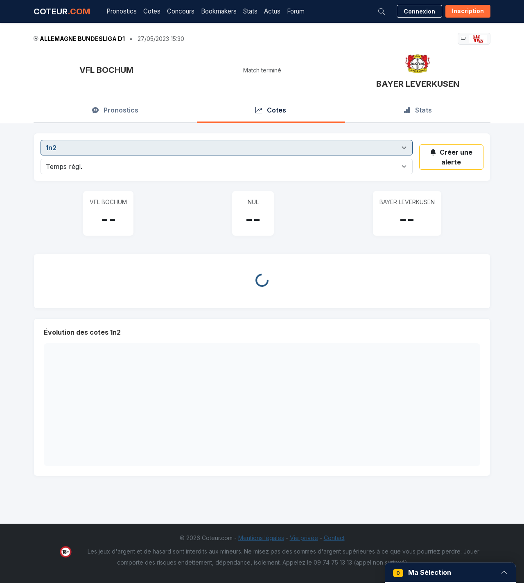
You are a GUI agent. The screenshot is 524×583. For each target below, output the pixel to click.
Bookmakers (219, 11)
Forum (296, 11)
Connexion (419, 11)
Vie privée (304, 537)
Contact (334, 537)
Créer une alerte (451, 157)
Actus (272, 11)
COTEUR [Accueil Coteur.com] (62, 11)
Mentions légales (261, 537)
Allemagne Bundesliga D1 (82, 38)
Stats (250, 11)
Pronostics (121, 11)
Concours (180, 11)
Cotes (151, 11)
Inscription (468, 10)
